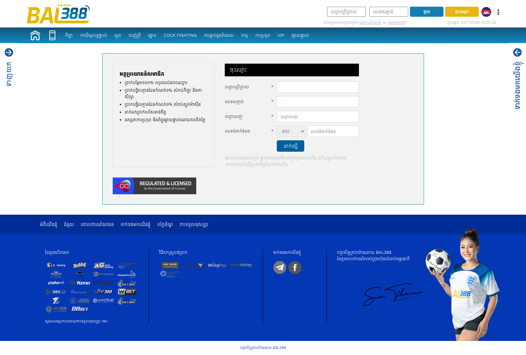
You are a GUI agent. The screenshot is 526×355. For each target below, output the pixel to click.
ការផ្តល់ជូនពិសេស (218, 35)
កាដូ (244, 35)
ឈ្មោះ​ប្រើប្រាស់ (370, 22)
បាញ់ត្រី (134, 35)
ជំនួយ (69, 224)
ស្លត (117, 35)
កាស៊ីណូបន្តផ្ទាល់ (93, 35)
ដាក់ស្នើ (290, 146)
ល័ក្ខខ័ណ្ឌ (165, 224)
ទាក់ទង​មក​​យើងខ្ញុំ (135, 224)
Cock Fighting (180, 35)
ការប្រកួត (262, 35)
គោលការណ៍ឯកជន (97, 224)
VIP (280, 35)
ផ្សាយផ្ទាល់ (300, 35)
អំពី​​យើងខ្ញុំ (48, 224)
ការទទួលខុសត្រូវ (193, 224)
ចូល (426, 11)
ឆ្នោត (152, 35)
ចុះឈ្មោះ (462, 11)
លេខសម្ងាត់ (397, 22)
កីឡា (69, 35)
